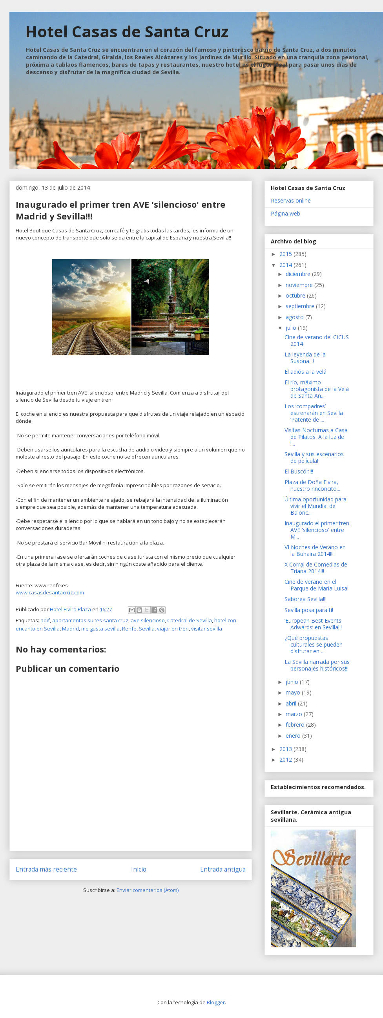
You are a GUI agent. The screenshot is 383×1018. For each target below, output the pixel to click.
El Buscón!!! (299, 471)
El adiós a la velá (305, 371)
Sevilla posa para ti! (309, 610)
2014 (286, 265)
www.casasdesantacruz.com (50, 592)
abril (292, 703)
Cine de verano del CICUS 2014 (317, 340)
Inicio (138, 869)
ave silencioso (148, 620)
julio (292, 327)
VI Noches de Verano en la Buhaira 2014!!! (315, 550)
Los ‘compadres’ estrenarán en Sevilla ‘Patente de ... (314, 412)
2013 (286, 749)
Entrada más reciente (46, 869)
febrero (296, 724)
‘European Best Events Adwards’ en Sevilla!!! (313, 624)
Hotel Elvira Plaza (71, 609)
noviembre (300, 285)
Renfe (129, 628)
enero (294, 735)
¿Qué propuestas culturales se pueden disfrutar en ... (314, 644)
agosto (295, 317)
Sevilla (147, 628)
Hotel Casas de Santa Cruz (126, 31)
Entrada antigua (223, 869)
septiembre (301, 306)
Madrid (70, 628)
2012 (286, 759)
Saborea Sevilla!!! (305, 599)
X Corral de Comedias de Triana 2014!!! (316, 568)
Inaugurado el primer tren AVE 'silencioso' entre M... (317, 529)
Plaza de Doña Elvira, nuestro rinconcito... (312, 485)
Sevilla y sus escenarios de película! (314, 457)
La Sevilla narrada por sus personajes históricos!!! (317, 665)
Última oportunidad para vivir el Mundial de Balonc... (316, 505)
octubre (296, 295)
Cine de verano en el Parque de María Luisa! (316, 585)
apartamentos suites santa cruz (90, 620)
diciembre (299, 274)
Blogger (216, 1002)
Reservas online (291, 200)
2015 (286, 254)
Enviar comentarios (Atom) (148, 890)
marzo (295, 714)
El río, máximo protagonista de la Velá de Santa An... (317, 388)
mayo (294, 692)
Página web (285, 213)
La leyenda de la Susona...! (305, 358)
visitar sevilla (206, 628)
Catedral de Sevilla (189, 620)
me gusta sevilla (100, 628)
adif (45, 620)
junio (293, 681)
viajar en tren (173, 628)
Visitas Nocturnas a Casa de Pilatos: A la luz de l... (316, 436)
